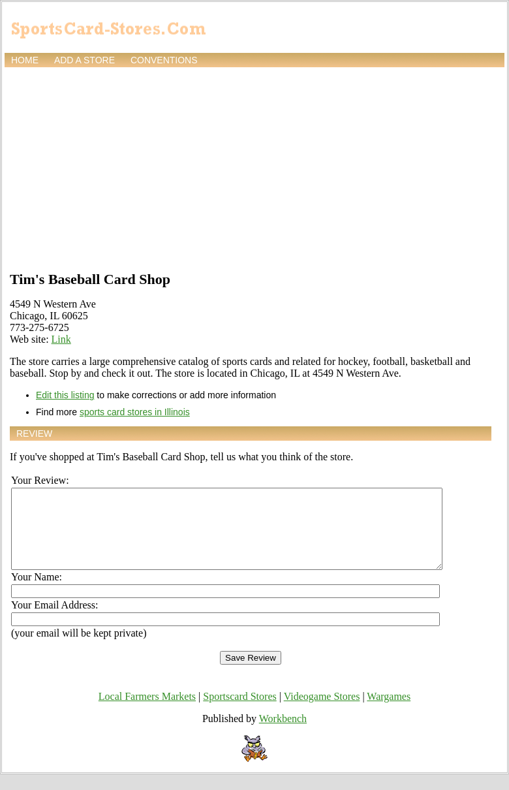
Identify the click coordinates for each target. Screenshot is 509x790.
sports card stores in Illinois (135, 412)
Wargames (388, 712)
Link (61, 339)
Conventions (164, 60)
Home (25, 60)
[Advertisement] (254, 167)
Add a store (84, 60)
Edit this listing (65, 395)
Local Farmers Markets (147, 712)
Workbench (283, 734)
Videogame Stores (322, 712)
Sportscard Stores (239, 712)
